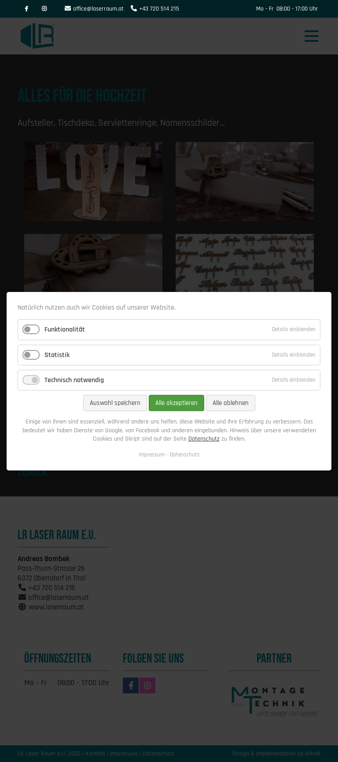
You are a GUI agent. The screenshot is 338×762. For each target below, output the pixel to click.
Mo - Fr (265, 9)
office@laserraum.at (98, 9)
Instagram (44, 9)
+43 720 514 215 (159, 9)
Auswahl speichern (115, 403)
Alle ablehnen (231, 403)
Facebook (26, 9)
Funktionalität (64, 329)
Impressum (152, 454)
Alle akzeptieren (176, 403)
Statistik (57, 354)
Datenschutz (204, 439)
